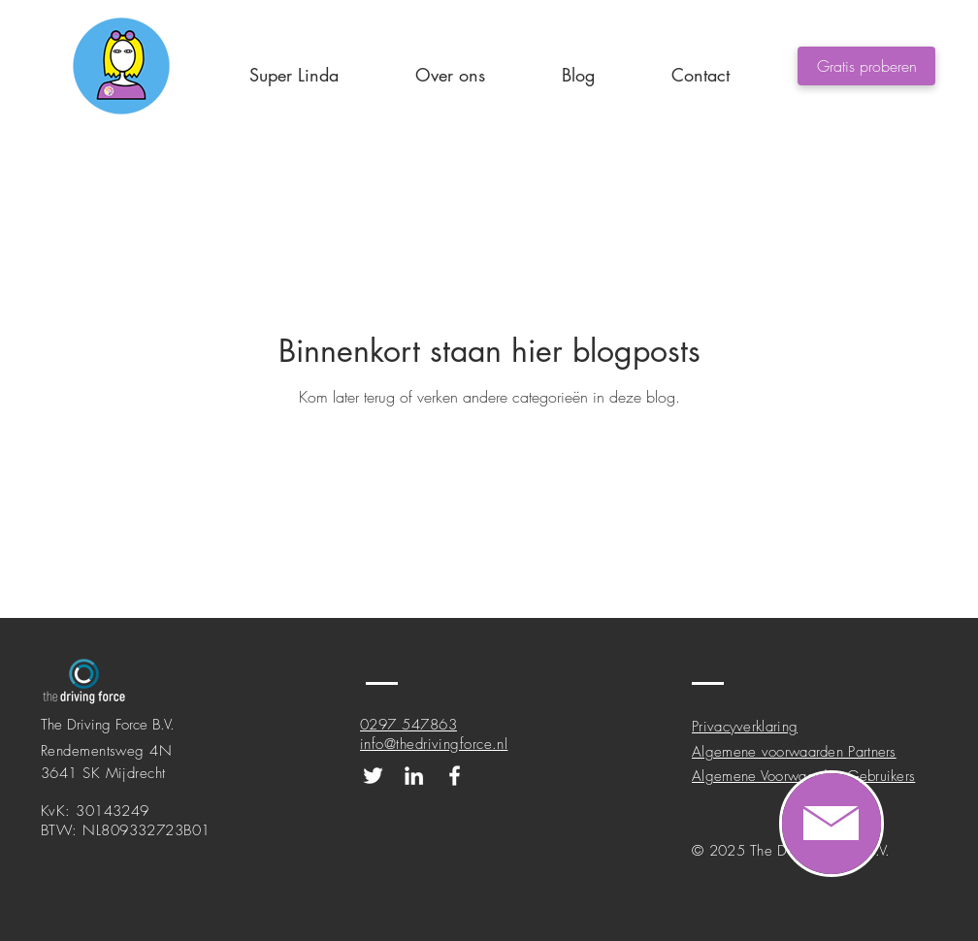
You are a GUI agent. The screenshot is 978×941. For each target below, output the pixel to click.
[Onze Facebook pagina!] (454, 776)
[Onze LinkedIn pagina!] (414, 776)
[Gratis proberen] (866, 66)
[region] (831, 823)
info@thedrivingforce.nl (433, 744)
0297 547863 (408, 724)
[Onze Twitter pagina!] (373, 776)
